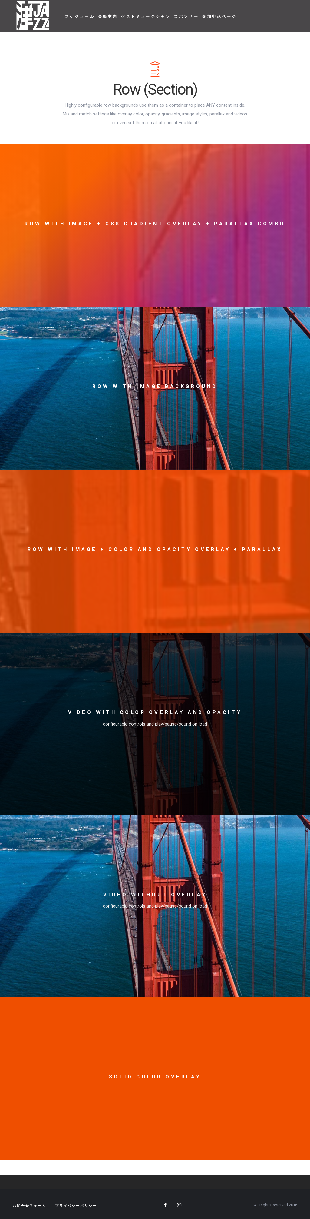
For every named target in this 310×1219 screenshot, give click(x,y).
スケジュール (79, 16)
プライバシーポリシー (76, 1206)
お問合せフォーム (29, 1206)
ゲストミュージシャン (145, 16)
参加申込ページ (219, 16)
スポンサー (186, 16)
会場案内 (108, 16)
